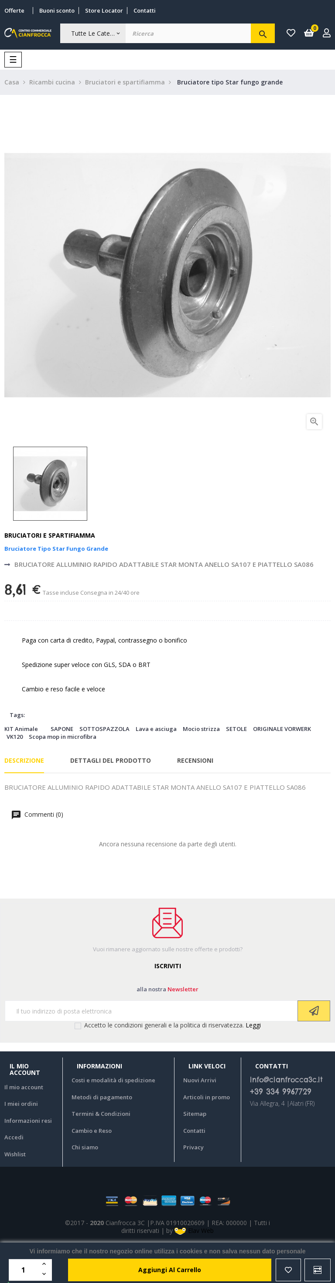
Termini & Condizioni (101, 1114)
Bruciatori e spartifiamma (49, 535)
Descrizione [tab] (24, 760)
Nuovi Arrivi (199, 1080)
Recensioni (195, 760)
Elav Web (194, 1230)
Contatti (144, 10)
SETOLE (236, 729)
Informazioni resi (28, 1121)
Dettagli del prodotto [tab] (110, 760)
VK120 (15, 737)
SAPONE (62, 729)
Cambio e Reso (92, 1131)
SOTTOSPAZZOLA (104, 729)
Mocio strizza (201, 729)
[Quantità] (24, 1269)
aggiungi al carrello (169, 1270)
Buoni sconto (57, 10)
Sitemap (194, 1114)
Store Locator (104, 10)
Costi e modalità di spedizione (113, 1080)
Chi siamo (85, 1147)
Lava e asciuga (156, 729)
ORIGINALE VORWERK (282, 729)
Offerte (14, 10)
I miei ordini (21, 1104)
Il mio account (23, 1087)
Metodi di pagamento (102, 1097)
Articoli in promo (206, 1097)
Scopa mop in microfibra (62, 737)
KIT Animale (21, 729)
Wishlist (15, 1154)
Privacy (193, 1147)
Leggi (253, 1025)
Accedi (14, 1137)
